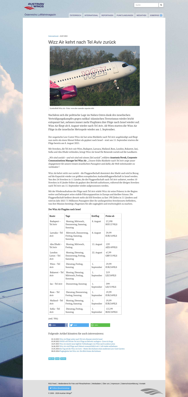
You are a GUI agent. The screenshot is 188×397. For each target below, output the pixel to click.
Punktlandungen (125, 15)
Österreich (75, 15)
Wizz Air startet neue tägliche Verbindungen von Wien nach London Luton (87, 344)
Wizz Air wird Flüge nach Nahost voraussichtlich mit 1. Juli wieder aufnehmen (88, 346)
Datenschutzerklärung (129, 384)
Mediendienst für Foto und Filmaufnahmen (74, 384)
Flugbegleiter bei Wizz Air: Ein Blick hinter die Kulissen (80, 351)
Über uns (106, 384)
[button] (58, 325)
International (91, 15)
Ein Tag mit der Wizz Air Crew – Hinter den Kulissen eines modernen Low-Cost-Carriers (92, 349)
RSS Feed (52, 384)
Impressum (115, 384)
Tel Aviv (63, 358)
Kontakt (142, 384)
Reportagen (107, 15)
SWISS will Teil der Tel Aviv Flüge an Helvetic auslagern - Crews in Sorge (86, 341)
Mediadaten (96, 384)
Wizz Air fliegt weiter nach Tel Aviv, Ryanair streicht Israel (81, 339)
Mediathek (141, 15)
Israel (57, 358)
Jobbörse (154, 15)
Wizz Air (51, 358)
